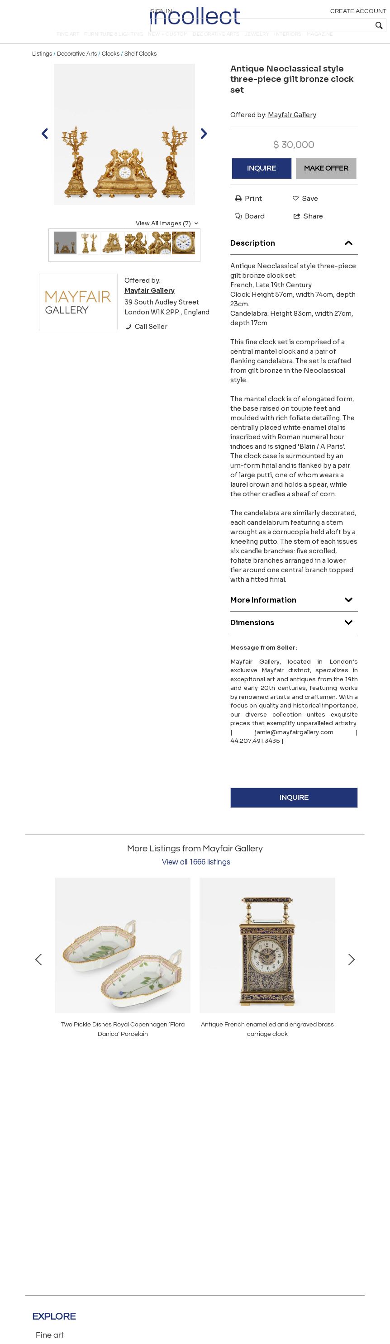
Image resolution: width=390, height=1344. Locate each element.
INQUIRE (261, 183)
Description (294, 256)
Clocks (110, 69)
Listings (42, 69)
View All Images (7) (168, 238)
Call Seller (145, 341)
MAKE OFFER (326, 183)
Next (351, 973)
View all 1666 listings (196, 877)
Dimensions (294, 635)
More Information (294, 613)
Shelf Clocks (140, 69)
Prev (39, 973)
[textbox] (320, 25)
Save (303, 213)
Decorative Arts (77, 69)
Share (304, 231)
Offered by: (273, 130)
